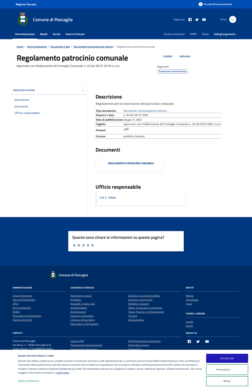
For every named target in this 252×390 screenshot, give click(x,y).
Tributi (205, 34)
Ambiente (75, 300)
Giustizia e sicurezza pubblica (144, 296)
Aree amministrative (24, 300)
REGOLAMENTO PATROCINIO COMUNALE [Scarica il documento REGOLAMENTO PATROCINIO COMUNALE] (131, 163)
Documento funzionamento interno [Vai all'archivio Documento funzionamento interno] (145, 110)
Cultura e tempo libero (82, 320)
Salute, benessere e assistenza (145, 308)
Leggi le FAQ (77, 341)
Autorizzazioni (78, 312)
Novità (43, 34)
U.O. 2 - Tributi (108, 198)
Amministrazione (25, 34)
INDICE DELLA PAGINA (49, 90)
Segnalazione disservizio (83, 349)
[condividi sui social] (165, 56)
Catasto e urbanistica (82, 316)
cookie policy (62, 373)
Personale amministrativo (27, 316)
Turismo (132, 316)
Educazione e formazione (84, 324)
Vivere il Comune (75, 34)
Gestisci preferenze (32, 381)
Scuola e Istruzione (174, 34)
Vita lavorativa (136, 320)
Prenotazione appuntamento (86, 345)
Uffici (15, 304)
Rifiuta (227, 381)
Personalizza (227, 369)
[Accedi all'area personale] (215, 4)
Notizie (190, 296)
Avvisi (189, 304)
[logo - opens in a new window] (9, 383)
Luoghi (189, 322)
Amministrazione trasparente (144, 341)
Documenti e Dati (22, 320)
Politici (16, 312)
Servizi (56, 34)
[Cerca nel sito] (232, 19)
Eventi (189, 326)
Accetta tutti (227, 358)
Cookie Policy (135, 349)
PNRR (193, 34)
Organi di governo (22, 296)
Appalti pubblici (78, 308)
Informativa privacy (138, 345)
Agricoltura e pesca (81, 296)
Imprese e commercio (140, 300)
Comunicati (192, 300)
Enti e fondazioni (22, 308)
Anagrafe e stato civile (82, 304)
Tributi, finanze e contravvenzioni (146, 312)
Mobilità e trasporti (138, 304)
